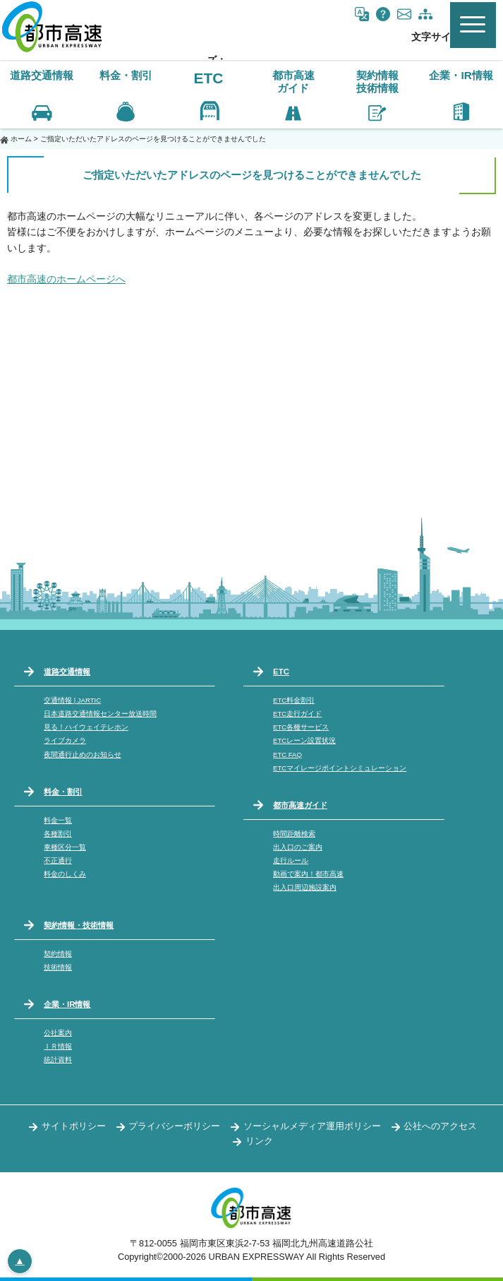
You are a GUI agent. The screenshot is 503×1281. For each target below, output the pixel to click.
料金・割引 (63, 791)
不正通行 (58, 860)
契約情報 (58, 954)
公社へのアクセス (440, 1126)
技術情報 (58, 967)
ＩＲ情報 (58, 1046)
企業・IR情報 (67, 1004)
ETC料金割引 (294, 700)
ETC (209, 78)
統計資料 (58, 1059)
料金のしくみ (65, 874)
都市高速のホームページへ (66, 279)
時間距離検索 (294, 834)
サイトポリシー (74, 1126)
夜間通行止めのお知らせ (82, 754)
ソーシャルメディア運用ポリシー (312, 1126)
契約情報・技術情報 (79, 925)
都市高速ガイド (300, 805)
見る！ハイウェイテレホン (86, 727)
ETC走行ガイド (297, 713)
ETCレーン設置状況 (304, 740)
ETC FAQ (287, 754)
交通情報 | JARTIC (72, 700)
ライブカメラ (65, 740)
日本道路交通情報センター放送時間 (100, 713)
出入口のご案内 (297, 847)
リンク (259, 1141)
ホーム (21, 139)
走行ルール (290, 860)
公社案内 (58, 1033)
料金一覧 (58, 820)
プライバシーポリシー (174, 1126)
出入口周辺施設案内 (305, 887)
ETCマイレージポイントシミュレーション (339, 768)
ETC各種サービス (301, 727)
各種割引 (58, 834)
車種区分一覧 (65, 847)
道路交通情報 (67, 671)
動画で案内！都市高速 (308, 874)
